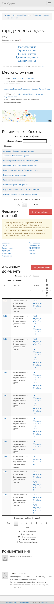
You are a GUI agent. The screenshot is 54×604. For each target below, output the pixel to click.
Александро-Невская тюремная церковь (18, 151)
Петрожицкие (34, 245)
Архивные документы (27, 57)
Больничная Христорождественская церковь (20, 165)
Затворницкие (7, 248)
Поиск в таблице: (26, 141)
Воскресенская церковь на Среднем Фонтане (20, 170)
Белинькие (6, 243)
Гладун (4, 245)
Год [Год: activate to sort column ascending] (5, 285)
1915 (5, 416)
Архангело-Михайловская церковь (16, 156)
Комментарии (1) (27, 60)
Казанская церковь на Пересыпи (15, 185)
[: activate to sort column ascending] (48, 291)
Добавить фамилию (40, 212)
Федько (32, 251)
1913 (5, 451)
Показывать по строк (27, 136)
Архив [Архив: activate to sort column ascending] (36, 285)
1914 (5, 439)
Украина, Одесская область (23, 78)
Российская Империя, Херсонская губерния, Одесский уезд (27, 89)
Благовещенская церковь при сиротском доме (20, 161)
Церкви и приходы (27, 50)
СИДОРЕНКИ (34, 248)
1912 (5, 464)
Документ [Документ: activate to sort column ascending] (15, 285)
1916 (5, 393)
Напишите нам (25, 595)
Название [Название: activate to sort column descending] (8, 146)
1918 (5, 336)
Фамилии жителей (27, 53)
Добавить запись (41, 267)
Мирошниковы (35, 243)
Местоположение (27, 46)
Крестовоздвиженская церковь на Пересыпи (20, 194)
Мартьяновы (7, 256)
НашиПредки (8, 3)
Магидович (6, 253)
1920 (5, 301)
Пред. (18, 205)
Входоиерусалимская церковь (14, 175)
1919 (5, 313)
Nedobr (42, 66)
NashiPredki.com (12, 595)
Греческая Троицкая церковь (14, 180)
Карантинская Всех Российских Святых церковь (21, 189)
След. (36, 205)
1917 (5, 370)
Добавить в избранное (11, 40)
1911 (5, 487)
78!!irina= (13, 566)
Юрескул (32, 253)
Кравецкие (6, 251)
